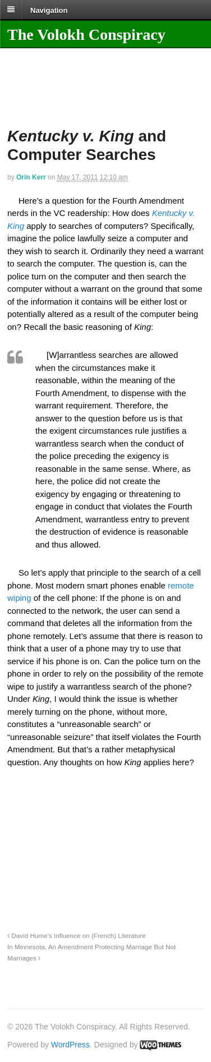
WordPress (70, 1044)
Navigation (48, 10)
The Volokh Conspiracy (86, 34)
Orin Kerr (31, 177)
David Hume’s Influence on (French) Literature (76, 935)
